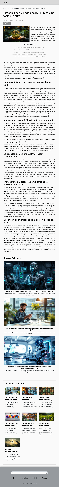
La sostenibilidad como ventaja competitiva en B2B (29, 47)
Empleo (25, 478)
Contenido (30, 45)
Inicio (4, 8)
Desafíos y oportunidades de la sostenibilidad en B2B (29, 56)
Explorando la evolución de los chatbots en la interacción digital (29, 291)
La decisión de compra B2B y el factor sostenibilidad (29, 52)
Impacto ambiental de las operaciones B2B (12, 452)
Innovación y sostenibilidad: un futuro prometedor (29, 50)
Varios (44, 478)
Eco (9, 8)
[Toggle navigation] (5, 2)
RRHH (34, 478)
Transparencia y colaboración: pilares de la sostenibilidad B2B (29, 54)
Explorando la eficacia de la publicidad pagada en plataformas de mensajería (29, 329)
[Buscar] (29, 472)
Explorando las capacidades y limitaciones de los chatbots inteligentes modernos (29, 367)
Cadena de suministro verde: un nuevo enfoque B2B (46, 426)
